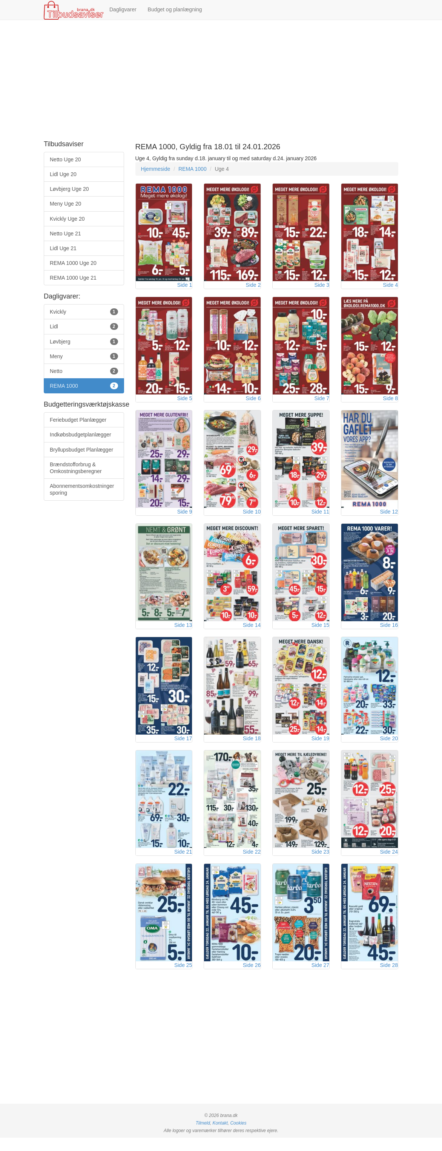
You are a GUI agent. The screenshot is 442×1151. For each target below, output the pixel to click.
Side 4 (390, 287)
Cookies (238, 1136)
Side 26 (252, 978)
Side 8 (390, 402)
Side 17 (183, 748)
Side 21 (183, 863)
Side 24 (389, 863)
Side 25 (183, 978)
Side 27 (320, 978)
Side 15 (320, 633)
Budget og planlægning (175, 9)
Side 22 (252, 863)
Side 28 (389, 978)
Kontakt (219, 1136)
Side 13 (183, 633)
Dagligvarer (123, 9)
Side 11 (320, 517)
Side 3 (321, 287)
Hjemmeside (155, 169)
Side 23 (320, 863)
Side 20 (389, 748)
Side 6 (253, 402)
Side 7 (321, 402)
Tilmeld (203, 1136)
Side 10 (252, 517)
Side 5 (184, 402)
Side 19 (320, 748)
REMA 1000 (192, 169)
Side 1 (184, 287)
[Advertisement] (221, 80)
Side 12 (389, 517)
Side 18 (252, 748)
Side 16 (389, 633)
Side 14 (252, 633)
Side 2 (253, 287)
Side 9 (184, 517)
